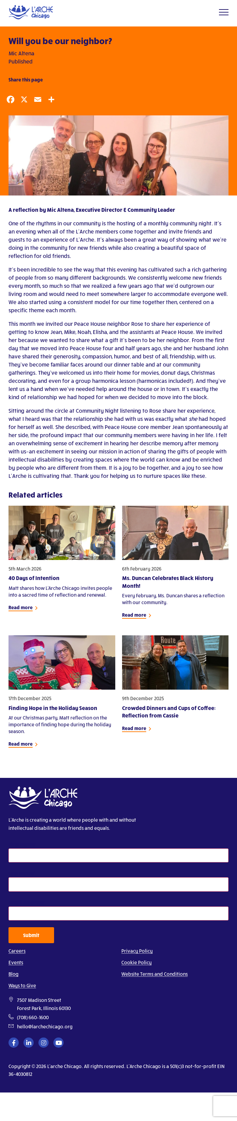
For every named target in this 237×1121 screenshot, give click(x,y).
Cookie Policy (136, 962)
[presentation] (43, 1102)
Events (16, 962)
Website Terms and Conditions (154, 974)
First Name (22, 844)
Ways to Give (22, 985)
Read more (21, 607)
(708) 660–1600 (33, 1017)
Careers (17, 951)
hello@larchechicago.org (44, 1026)
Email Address (26, 902)
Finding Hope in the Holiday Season (53, 708)
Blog (13, 974)
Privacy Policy (137, 951)
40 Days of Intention (34, 578)
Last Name (21, 873)
